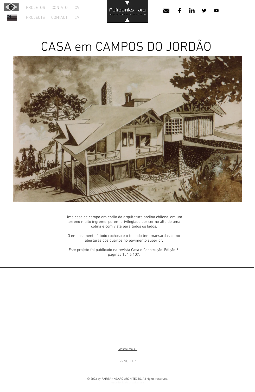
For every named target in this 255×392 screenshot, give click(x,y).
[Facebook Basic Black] (179, 10)
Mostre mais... (127, 349)
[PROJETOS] (35, 8)
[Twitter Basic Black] (204, 10)
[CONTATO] (59, 8)
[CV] (77, 8)
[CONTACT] (59, 18)
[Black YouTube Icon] (216, 10)
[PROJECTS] (35, 18)
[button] (42, 306)
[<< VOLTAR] (127, 361)
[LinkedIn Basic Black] (192, 10)
